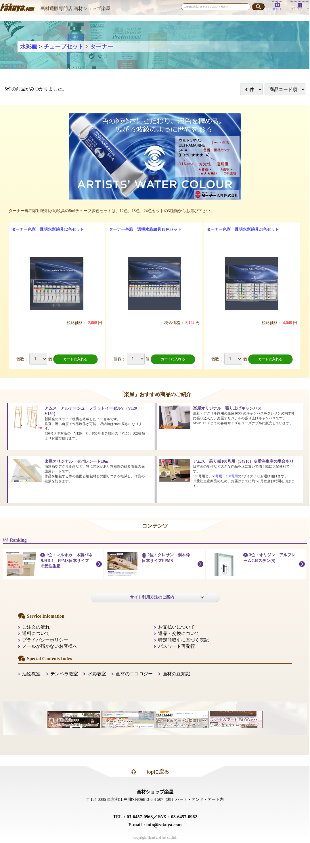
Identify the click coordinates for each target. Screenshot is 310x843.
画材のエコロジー (134, 673)
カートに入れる (75, 359)
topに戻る (157, 772)
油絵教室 (31, 673)
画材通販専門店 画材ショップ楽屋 (75, 8)
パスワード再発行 (176, 646)
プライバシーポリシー (45, 639)
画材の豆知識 (176, 673)
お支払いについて (176, 627)
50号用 (217, 476)
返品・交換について (179, 633)
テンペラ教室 (64, 673)
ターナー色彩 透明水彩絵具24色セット (242, 229)
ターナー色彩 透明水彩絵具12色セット (48, 229)
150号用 (232, 476)
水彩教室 (97, 673)
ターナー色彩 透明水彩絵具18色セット (145, 229)
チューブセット (63, 46)
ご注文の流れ (36, 627)
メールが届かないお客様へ (49, 646)
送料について (36, 633)
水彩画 (28, 46)
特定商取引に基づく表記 (183, 639)
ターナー (101, 46)
